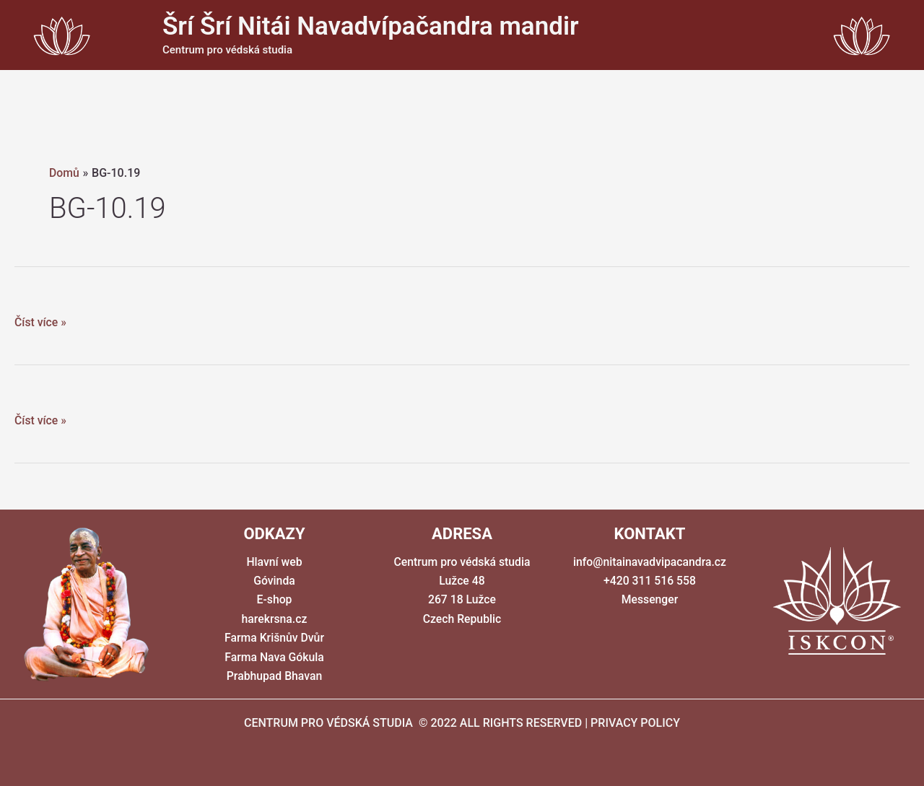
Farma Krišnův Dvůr (274, 638)
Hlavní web (274, 562)
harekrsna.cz (274, 619)
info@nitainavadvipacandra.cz (649, 562)
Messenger (650, 599)
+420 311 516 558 (650, 581)
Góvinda (274, 581)
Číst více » (40, 322)
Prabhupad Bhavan (274, 676)
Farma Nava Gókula (274, 657)
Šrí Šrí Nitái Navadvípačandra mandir (370, 26)
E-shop (274, 599)
